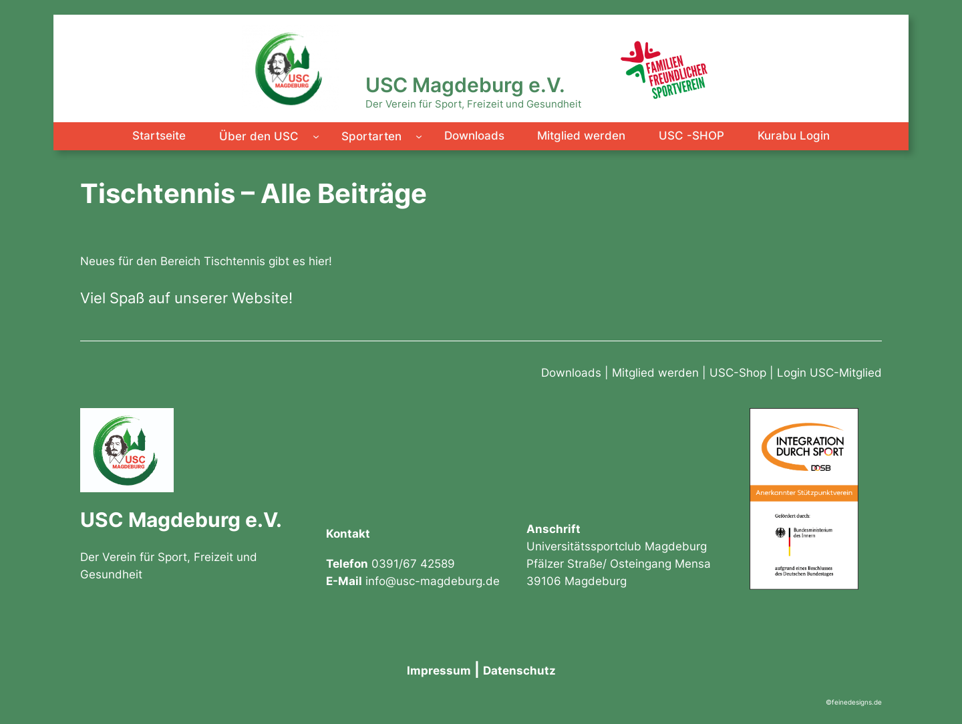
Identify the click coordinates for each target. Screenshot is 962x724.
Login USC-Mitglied (829, 372)
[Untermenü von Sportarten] (419, 136)
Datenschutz (519, 670)
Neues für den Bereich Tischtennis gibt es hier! (206, 261)
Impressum (439, 670)
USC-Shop (737, 372)
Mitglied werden (655, 372)
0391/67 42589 (413, 563)
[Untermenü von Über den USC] (316, 136)
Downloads (571, 372)
